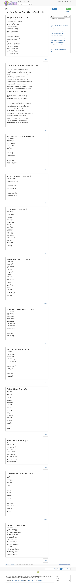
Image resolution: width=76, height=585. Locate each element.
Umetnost (68, 12)
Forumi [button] (19, 1)
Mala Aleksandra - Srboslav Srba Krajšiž (59, 28)
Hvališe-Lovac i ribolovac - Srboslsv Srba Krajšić (59, 26)
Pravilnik (32, 579)
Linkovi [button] (59, 1)
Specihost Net (29, 580)
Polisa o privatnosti (37, 579)
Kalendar (22, 580)
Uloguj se (54, 8)
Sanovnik (15, 580)
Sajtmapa (63, 580)
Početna (7, 564)
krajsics (45, 59)
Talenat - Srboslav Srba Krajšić (58, 44)
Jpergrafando (40, 580)
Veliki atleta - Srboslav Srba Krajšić (58, 31)
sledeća (68, 568)
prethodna (47, 568)
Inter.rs (13, 580)
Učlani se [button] (68, 8)
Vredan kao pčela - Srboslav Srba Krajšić (59, 37)
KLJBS (32, 580)
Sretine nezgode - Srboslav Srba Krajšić (59, 47)
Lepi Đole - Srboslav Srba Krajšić (58, 49)
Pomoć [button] (64, 1)
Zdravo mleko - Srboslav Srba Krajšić (59, 35)
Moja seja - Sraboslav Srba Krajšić (58, 40)
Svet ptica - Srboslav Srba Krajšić (58, 23)
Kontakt (63, 578)
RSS (63, 576)
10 (62, 568)
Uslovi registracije (44, 579)
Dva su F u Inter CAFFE (21, 574)
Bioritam (19, 580)
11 (65, 568)
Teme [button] (24, 1)
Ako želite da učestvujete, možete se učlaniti (58, 18)
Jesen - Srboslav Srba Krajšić (57, 33)
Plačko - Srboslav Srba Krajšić (58, 42)
